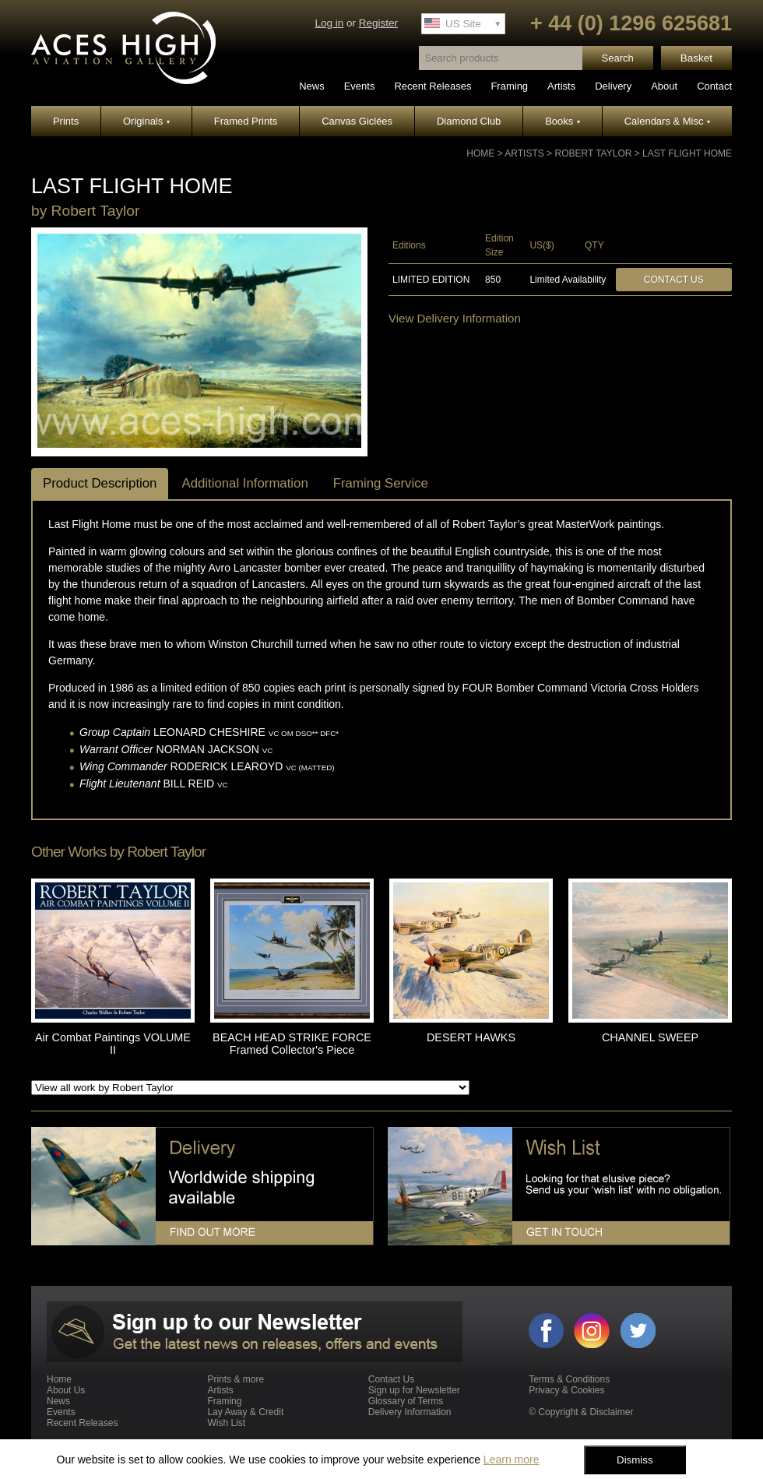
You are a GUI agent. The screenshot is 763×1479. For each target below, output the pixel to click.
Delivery (613, 86)
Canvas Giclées (357, 121)
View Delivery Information (455, 318)
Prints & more (235, 1379)
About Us (66, 1390)
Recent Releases (432, 86)
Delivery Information (410, 1412)
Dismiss (635, 1460)
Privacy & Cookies (566, 1390)
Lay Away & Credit (245, 1412)
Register (378, 23)
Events (359, 86)
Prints (66, 121)
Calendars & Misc (667, 121)
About (664, 86)
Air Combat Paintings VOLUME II (113, 1043)
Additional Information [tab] (244, 483)
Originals (146, 121)
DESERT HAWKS (471, 1037)
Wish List (226, 1422)
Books (562, 121)
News (312, 86)
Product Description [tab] (99, 483)
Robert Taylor (592, 153)
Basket (696, 58)
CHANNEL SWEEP (650, 1037)
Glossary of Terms (405, 1401)
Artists (561, 86)
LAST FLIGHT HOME (687, 153)
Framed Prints (246, 121)
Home (480, 153)
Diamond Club (469, 121)
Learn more (511, 1459)
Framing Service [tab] (380, 483)
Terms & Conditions (569, 1379)
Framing (509, 86)
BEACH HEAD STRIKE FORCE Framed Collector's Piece (292, 1043)
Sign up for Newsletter (414, 1390)
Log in (329, 23)
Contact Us (674, 279)
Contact (714, 86)
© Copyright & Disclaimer (581, 1412)
